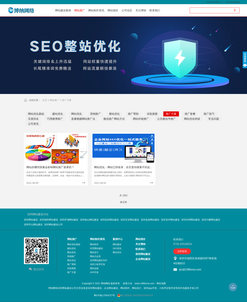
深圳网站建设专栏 (98, 260)
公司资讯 (33, 123)
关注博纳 (140, 244)
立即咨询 (182, 251)
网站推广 (54, 100)
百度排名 (33, 118)
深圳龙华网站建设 (170, 219)
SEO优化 (117, 248)
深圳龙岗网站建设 (150, 219)
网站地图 (161, 283)
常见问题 (213, 118)
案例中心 (118, 239)
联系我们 (140, 249)
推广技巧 (209, 113)
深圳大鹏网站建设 (211, 219)
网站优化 (76, 113)
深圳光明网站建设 (190, 219)
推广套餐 (190, 113)
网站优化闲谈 (192, 118)
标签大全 (127, 283)
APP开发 (94, 272)
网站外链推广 (141, 118)
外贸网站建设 (96, 248)
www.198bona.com (144, 283)
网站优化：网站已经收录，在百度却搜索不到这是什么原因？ (123, 167)
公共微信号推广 (166, 118)
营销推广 (95, 113)
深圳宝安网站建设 (130, 219)
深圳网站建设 (31, 219)
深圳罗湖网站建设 (69, 219)
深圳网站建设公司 (53, 224)
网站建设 (117, 244)
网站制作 (94, 244)
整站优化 (114, 113)
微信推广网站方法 (114, 118)
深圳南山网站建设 (89, 219)
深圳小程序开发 (97, 264)
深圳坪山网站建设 (33, 224)
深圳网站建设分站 (37, 214)
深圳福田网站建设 (49, 219)
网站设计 (94, 252)
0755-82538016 (213, 2)
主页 (44, 100)
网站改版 (94, 268)
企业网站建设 (142, 259)
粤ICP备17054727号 (104, 295)
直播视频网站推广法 (83, 118)
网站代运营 (95, 256)
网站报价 (140, 239)
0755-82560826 (233, 2)
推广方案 (66, 100)
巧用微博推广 (55, 118)
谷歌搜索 (152, 113)
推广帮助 (133, 113)
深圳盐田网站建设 (109, 219)
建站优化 (57, 113)
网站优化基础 (36, 113)
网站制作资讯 (97, 239)
